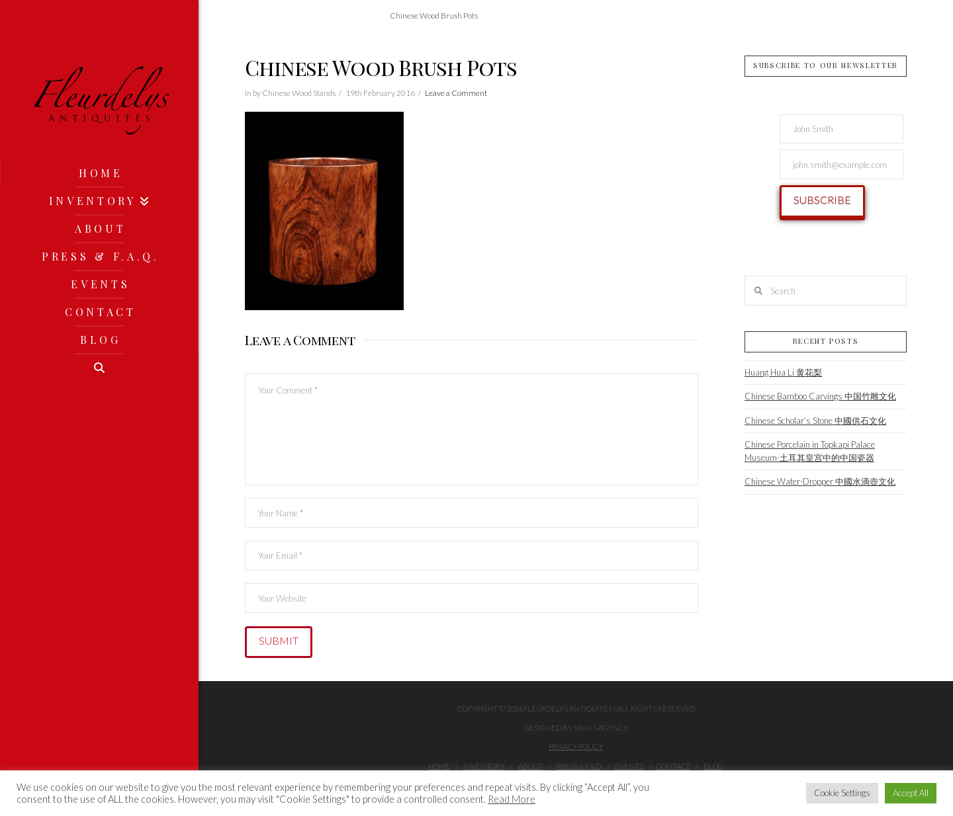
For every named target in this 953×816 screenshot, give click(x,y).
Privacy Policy (576, 746)
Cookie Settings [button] (842, 793)
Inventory (484, 766)
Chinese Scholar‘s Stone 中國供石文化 (815, 420)
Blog (713, 766)
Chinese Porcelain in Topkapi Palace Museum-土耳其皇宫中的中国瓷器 (810, 451)
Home (439, 766)
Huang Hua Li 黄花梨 (783, 372)
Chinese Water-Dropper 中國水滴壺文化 (820, 481)
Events (629, 766)
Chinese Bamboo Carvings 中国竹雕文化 (820, 396)
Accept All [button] (911, 793)
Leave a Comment (456, 93)
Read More (511, 799)
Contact (673, 766)
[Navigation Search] (99, 368)
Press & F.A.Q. (579, 766)
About (530, 766)
